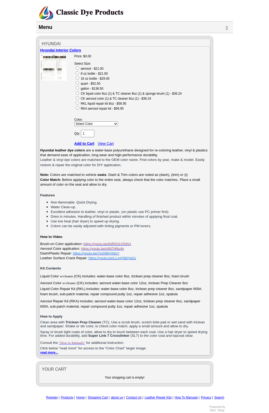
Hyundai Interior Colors (60, 50)
